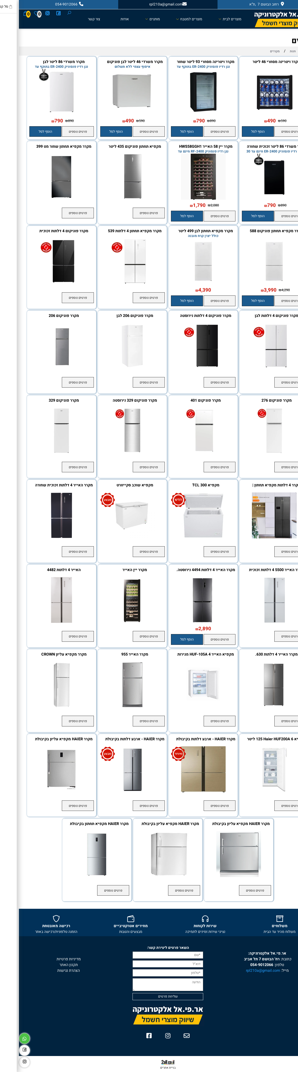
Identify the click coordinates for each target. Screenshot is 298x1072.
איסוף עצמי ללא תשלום (114, 66)
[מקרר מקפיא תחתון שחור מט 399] (42, 198)
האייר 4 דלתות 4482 (45, 570)
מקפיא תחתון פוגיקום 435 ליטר (116, 147)
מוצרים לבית (211, 19)
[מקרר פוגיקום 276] (255, 452)
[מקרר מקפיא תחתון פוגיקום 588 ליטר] (255, 283)
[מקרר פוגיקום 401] (184, 452)
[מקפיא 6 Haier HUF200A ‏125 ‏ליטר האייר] (255, 791)
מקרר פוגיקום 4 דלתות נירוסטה (187, 316)
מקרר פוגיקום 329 (45, 401)
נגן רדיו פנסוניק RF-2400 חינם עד (184, 151)
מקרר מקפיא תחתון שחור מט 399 (45, 147)
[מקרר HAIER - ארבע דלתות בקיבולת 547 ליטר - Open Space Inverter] (113, 791)
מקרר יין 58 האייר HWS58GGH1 (187, 147)
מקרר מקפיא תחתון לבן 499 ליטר (187, 231)
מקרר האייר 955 (115, 654)
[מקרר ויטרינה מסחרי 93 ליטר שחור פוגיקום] (184, 114)
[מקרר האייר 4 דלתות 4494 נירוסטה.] (184, 622)
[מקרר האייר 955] (113, 706)
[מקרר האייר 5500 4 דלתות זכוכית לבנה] (255, 622)
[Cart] (6, 13)
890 (194, 120)
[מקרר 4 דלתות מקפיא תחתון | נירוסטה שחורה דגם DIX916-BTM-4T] (255, 537)
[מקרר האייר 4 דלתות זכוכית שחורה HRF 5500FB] (42, 537)
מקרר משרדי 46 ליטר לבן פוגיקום (116, 62)
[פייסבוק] (39, 13)
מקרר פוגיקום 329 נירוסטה (116, 401)
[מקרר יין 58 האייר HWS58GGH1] (184, 198)
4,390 (186, 290)
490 (252, 121)
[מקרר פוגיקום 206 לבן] (113, 368)
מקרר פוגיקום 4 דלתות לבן (258, 316)
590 (265, 120)
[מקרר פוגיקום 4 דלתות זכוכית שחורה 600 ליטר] (42, 283)
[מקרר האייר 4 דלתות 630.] (255, 706)
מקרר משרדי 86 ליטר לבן (45, 62)
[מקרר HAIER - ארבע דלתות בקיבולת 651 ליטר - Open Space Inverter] (184, 791)
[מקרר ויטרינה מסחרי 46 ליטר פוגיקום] (255, 114)
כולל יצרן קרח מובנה (184, 235)
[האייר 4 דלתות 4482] (42, 622)
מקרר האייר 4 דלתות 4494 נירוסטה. (187, 570)
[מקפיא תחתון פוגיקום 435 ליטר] (113, 198)
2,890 (186, 628)
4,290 (267, 290)
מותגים (133, 19)
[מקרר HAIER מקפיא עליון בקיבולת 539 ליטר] (219, 876)
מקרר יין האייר (116, 570)
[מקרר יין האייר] (113, 622)
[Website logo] (265, 19)
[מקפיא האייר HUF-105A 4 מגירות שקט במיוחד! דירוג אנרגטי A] (184, 706)
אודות (106, 19)
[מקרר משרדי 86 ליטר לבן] (42, 114)
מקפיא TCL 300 (187, 485)
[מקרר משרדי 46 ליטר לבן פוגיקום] (113, 114)
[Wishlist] (17, 13)
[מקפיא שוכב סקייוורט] (113, 537)
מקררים (285, 41)
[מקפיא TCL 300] (184, 537)
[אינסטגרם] (28, 13)
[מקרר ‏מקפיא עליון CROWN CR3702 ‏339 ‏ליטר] (42, 706)
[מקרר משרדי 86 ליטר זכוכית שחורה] (255, 198)
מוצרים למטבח (170, 19)
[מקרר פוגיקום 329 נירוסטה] (113, 452)
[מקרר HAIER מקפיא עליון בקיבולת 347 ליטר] (149, 876)
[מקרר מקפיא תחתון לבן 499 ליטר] (184, 283)
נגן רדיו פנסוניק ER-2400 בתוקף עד (184, 66)
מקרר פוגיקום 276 (258, 401)
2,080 (196, 205)
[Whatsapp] (5, 1037)
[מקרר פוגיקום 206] (42, 368)
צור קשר (75, 19)
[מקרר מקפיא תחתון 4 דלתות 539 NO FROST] (113, 283)
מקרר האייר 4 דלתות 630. (257, 654)
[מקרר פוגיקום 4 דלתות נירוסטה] (184, 368)
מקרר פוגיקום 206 (45, 316)
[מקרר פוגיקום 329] (42, 452)
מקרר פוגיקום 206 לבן (116, 316)
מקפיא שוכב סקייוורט (116, 485)
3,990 (251, 290)
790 (181, 121)
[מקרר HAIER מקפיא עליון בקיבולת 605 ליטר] (42, 791)
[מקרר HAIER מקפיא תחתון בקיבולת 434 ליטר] (78, 876)
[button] (239, 131)
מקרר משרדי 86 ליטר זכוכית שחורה (257, 147)
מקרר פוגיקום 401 (187, 401)
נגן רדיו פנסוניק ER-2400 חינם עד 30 (255, 151)
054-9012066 (242, 965)
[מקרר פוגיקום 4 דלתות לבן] (255, 368)
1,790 (180, 205)
